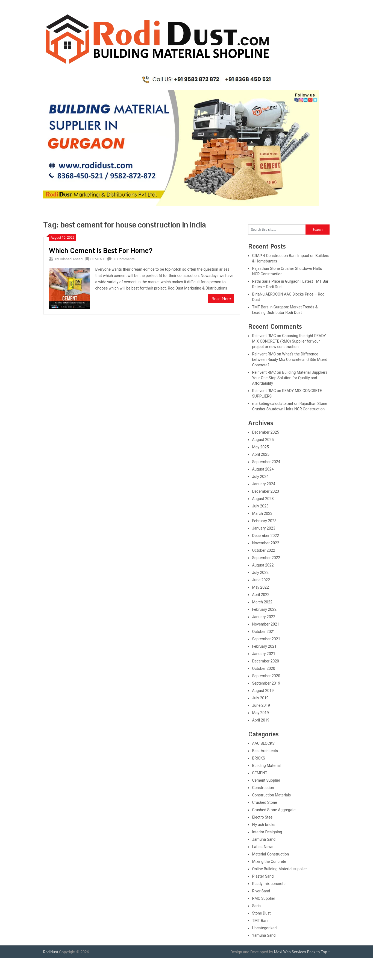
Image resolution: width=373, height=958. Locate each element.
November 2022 (265, 543)
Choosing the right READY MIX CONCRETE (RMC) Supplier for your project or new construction (289, 341)
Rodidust (50, 952)
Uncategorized (264, 928)
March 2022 (262, 602)
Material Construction (270, 854)
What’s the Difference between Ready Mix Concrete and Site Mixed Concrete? (289, 359)
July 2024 (260, 476)
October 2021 (263, 631)
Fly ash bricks (263, 824)
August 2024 (263, 469)
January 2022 (263, 617)
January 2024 (263, 484)
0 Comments (124, 259)
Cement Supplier (266, 780)
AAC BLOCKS (263, 743)
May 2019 (260, 713)
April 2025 (261, 454)
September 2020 (266, 676)
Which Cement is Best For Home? (101, 250)
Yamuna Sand (264, 935)
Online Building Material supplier (279, 869)
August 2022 (263, 565)
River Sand (261, 891)
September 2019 (266, 683)
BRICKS (258, 758)
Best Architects (265, 751)
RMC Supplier (263, 898)
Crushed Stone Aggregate (274, 810)
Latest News (263, 847)
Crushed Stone (264, 802)
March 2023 (262, 513)
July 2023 (260, 506)
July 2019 (260, 698)
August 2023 (263, 498)
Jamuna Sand (264, 839)
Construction (263, 787)
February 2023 (264, 521)
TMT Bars (260, 920)
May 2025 (260, 447)
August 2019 (263, 690)
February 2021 (264, 646)
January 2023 (263, 528)
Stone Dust (261, 913)
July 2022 (260, 572)
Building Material (266, 765)
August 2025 (263, 439)
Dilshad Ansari (71, 259)
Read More (221, 299)
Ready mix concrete (269, 883)
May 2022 (260, 587)
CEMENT (97, 259)
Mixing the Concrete (269, 861)
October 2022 (263, 550)
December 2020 (265, 661)
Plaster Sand (263, 876)
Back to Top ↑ (318, 952)
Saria (256, 906)
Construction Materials (271, 795)
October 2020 (263, 668)
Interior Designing (267, 832)
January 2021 (263, 654)
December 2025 (265, 432)
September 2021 (266, 639)
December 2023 (265, 491)
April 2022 (261, 594)
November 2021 (265, 624)
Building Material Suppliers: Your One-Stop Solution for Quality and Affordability (290, 377)
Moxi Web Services (290, 952)
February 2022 (264, 609)
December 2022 (265, 535)
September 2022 (266, 558)
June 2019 (261, 705)
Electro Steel (263, 817)
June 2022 (261, 580)
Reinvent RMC (264, 336)
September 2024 (266, 462)
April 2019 (261, 720)
